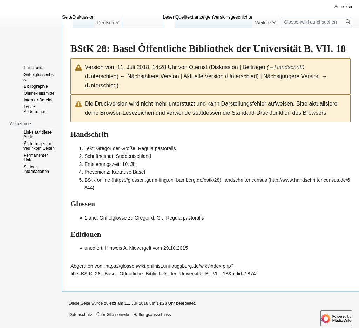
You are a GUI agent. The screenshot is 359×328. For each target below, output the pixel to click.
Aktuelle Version (203, 76)
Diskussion (224, 67)
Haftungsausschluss (152, 314)
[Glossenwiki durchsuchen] (317, 22)
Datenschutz (80, 314)
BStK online (97, 180)
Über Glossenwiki (112, 314)
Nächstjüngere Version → (295, 76)
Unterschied (101, 76)
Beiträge (253, 67)
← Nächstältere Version (149, 76)
